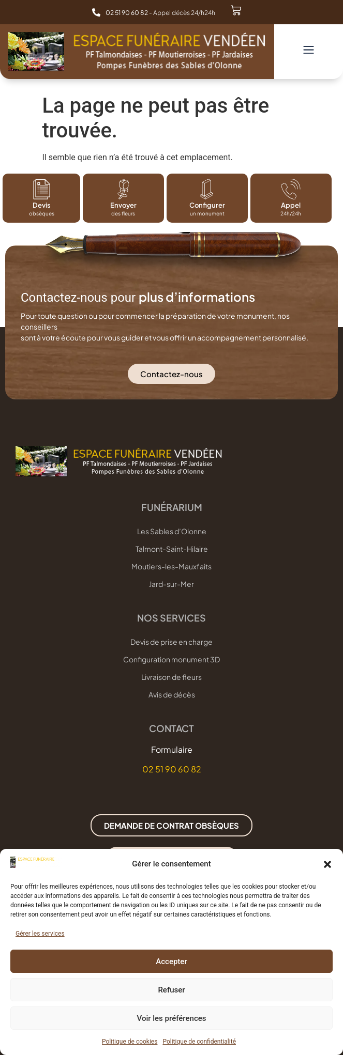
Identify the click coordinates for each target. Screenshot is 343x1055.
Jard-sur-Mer (171, 583)
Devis (42, 205)
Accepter (171, 961)
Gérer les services (40, 933)
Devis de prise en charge (171, 641)
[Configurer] (207, 189)
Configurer (207, 205)
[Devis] (41, 189)
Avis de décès (171, 694)
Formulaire (171, 749)
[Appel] (290, 189)
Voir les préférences (171, 1018)
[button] (327, 864)
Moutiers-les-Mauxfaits (171, 566)
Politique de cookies (129, 1041)
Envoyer (123, 205)
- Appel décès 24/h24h (160, 13)
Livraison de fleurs (171, 676)
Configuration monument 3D (171, 659)
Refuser (171, 990)
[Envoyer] (123, 189)
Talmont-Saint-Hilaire (172, 548)
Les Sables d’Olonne (171, 531)
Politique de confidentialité (199, 1041)
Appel (291, 205)
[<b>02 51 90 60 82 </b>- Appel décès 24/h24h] (96, 12)
